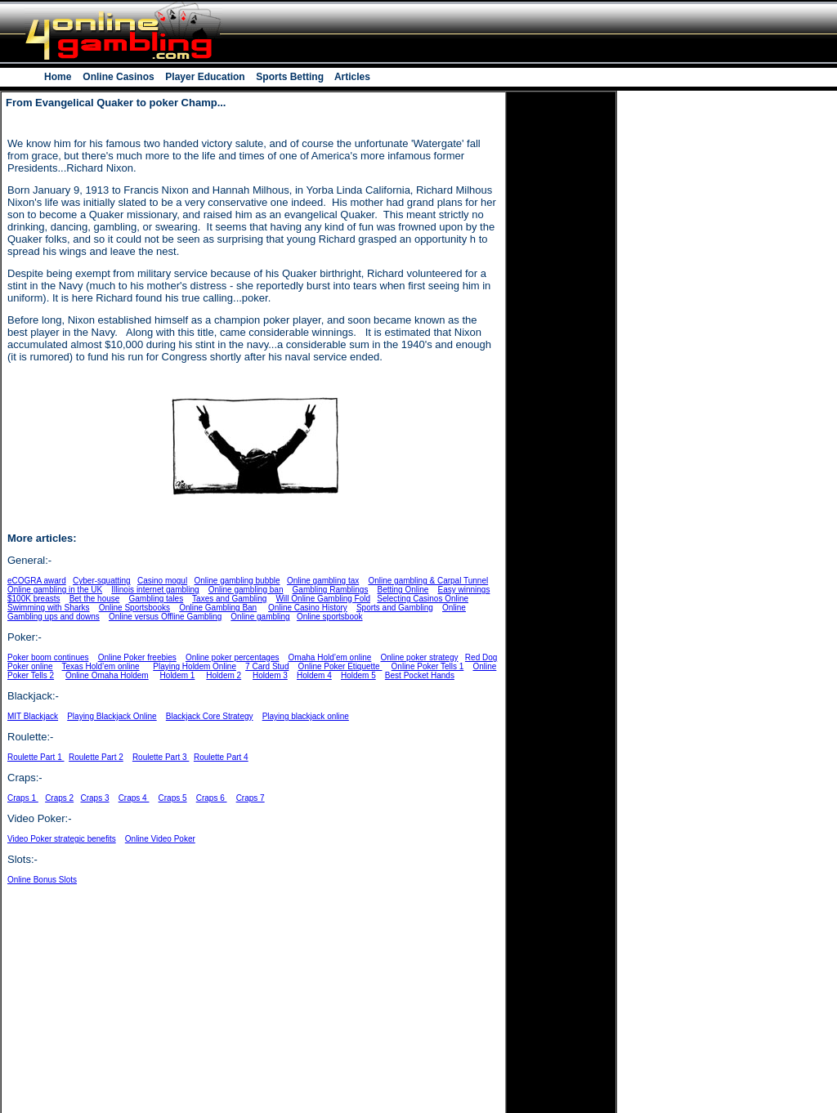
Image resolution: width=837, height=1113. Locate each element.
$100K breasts (33, 598)
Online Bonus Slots (42, 879)
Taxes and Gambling (229, 598)
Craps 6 (211, 797)
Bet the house (94, 598)
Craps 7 (250, 797)
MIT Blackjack (32, 716)
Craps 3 (95, 797)
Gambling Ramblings (331, 589)
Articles (351, 77)
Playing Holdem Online (194, 666)
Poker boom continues (48, 657)
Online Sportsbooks (134, 607)
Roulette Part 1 (35, 757)
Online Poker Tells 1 (428, 666)
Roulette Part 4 (221, 757)
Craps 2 (59, 797)
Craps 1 (22, 797)
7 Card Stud (267, 666)
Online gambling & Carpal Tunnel (428, 580)
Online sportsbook (330, 616)
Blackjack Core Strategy (209, 716)
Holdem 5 (358, 675)
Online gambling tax (323, 580)
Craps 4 (134, 797)
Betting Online (403, 589)
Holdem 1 (177, 675)
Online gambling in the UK (54, 589)
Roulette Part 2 (96, 757)
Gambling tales (155, 598)
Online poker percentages (233, 657)
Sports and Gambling (394, 607)
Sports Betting (289, 77)
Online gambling (260, 616)
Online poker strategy (419, 657)
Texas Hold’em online (101, 666)
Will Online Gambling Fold (322, 598)
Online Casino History (307, 607)
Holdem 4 (314, 675)
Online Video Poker (160, 838)
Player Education (205, 77)
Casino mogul (162, 580)
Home (59, 77)
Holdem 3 (270, 675)
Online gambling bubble (237, 580)
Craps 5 (173, 797)
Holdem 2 (223, 675)
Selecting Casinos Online (422, 598)
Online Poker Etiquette (340, 666)
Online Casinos (118, 77)
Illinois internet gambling (155, 589)
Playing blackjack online (305, 716)
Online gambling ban (246, 589)
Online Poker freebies (137, 657)
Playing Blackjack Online (112, 716)
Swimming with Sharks (48, 607)
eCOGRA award (36, 580)
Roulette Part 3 (160, 757)
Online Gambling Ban (218, 607)
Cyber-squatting (102, 580)
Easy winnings (463, 589)
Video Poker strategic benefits (61, 838)
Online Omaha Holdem (107, 675)
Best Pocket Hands (419, 675)
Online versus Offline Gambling (165, 616)
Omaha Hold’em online (330, 657)
